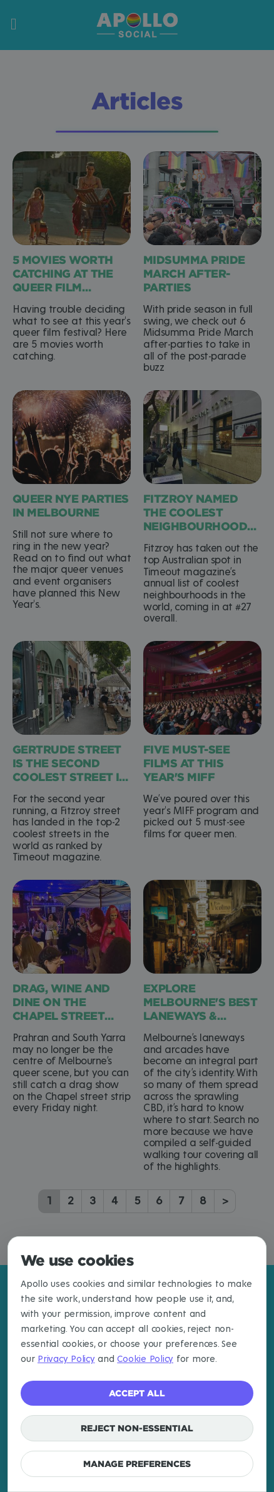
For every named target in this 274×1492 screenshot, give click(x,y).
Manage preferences (137, 1463)
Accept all (137, 1393)
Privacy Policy (66, 1359)
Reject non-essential (137, 1428)
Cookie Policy (145, 1359)
